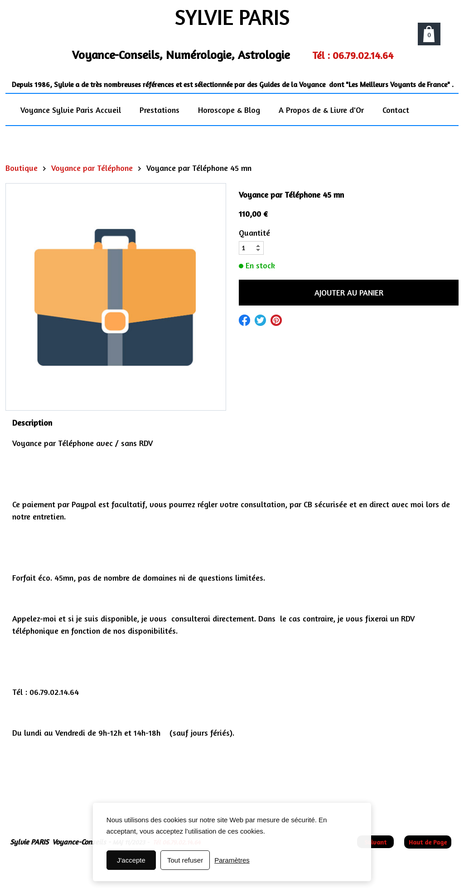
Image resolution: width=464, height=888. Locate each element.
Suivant (375, 842)
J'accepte (131, 860)
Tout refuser (185, 860)
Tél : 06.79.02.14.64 (352, 55)
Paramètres (232, 860)
